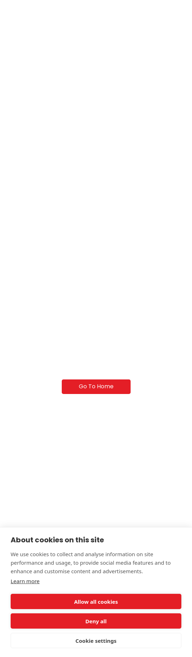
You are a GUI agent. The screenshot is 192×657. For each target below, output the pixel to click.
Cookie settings (96, 640)
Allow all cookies (96, 601)
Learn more (25, 581)
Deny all (95, 621)
